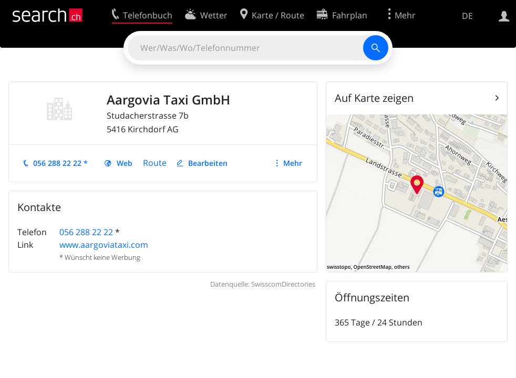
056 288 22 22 (86, 232)
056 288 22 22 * (60, 163)
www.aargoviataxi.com (103, 244)
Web (124, 163)
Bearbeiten (208, 163)
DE (467, 16)
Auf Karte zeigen (374, 98)
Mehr (292, 163)
